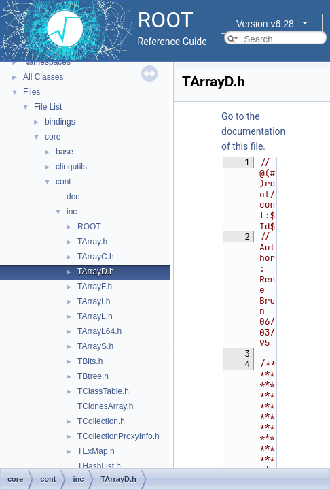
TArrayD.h (95, 271)
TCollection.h (101, 421)
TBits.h (90, 361)
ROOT (89, 226)
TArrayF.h (94, 286)
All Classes (43, 77)
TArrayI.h (93, 301)
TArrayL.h (95, 316)
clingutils (71, 167)
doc (73, 196)
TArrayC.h (95, 256)
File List (48, 107)
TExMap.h (96, 451)
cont (63, 181)
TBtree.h (93, 376)
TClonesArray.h (105, 406)
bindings (60, 122)
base (64, 152)
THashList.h (99, 466)
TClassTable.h (103, 391)
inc (72, 211)
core (52, 137)
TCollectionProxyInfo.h (118, 436)
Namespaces (47, 62)
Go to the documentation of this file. (253, 131)
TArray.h (92, 241)
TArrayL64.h (99, 331)
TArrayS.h (95, 346)
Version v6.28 (265, 23)
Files (31, 92)
